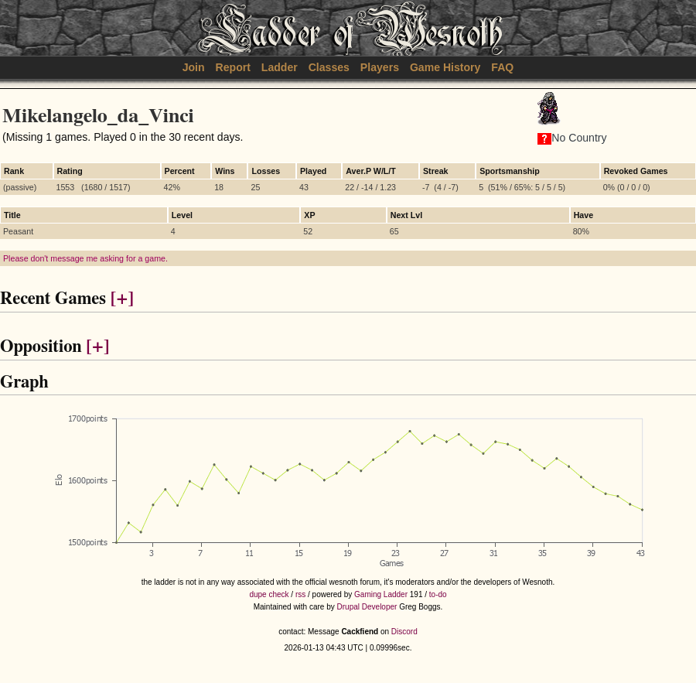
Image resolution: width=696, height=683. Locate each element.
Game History (445, 67)
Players (379, 67)
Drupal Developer (367, 607)
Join (194, 67)
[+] (122, 299)
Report (233, 67)
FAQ (502, 67)
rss (300, 594)
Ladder (279, 67)
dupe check (268, 594)
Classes (329, 67)
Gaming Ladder (381, 594)
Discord (404, 631)
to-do (438, 594)
